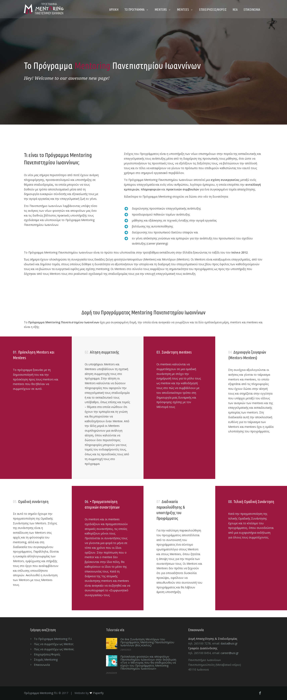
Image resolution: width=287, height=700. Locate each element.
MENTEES (185, 9)
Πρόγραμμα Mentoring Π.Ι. (41, 693)
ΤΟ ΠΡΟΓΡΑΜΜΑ (136, 9)
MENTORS (163, 9)
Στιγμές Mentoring (46, 659)
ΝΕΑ (235, 9)
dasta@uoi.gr (229, 643)
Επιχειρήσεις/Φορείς (47, 654)
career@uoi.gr (230, 653)
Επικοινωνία (42, 665)
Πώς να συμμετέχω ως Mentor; (54, 644)
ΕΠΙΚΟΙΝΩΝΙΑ (252, 9)
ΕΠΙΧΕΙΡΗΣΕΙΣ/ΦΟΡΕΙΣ (213, 9)
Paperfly (96, 693)
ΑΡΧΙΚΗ (113, 9)
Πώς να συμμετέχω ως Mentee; (54, 649)
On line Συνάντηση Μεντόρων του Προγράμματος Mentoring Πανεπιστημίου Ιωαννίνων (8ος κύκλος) (147, 642)
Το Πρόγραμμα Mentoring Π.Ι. (53, 639)
